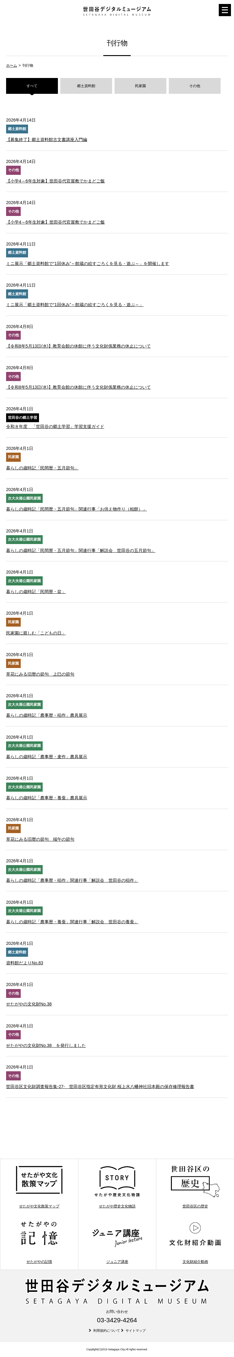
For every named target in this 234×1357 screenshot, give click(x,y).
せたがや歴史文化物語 (117, 1186)
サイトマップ (136, 1330)
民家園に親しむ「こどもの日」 (36, 633)
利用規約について (106, 1330)
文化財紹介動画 (195, 1242)
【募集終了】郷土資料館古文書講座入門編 (46, 139)
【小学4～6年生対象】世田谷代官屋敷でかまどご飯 (55, 180)
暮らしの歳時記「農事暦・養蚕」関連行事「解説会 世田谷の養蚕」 (72, 921)
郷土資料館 (86, 86)
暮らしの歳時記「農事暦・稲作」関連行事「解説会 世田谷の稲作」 (72, 880)
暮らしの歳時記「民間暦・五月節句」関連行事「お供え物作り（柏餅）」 (76, 509)
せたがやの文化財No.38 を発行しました (46, 1045)
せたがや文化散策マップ (39, 1186)
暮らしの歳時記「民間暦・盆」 (36, 591)
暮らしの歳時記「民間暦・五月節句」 (42, 467)
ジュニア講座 (117, 1242)
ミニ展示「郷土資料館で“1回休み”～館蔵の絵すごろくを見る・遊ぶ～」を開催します (87, 263)
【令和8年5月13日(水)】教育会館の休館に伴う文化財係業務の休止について (78, 346)
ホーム (11, 65)
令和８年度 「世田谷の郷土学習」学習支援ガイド (55, 426)
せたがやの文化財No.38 (29, 1004)
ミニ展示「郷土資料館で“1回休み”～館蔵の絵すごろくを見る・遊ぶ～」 (75, 304)
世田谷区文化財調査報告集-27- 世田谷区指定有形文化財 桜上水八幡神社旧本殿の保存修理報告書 (100, 1086)
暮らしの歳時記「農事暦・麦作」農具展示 (46, 756)
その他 (194, 86)
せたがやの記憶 (39, 1242)
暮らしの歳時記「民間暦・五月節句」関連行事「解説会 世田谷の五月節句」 (80, 550)
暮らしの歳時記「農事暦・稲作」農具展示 (46, 715)
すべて (32, 86)
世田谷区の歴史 (195, 1186)
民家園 (140, 86)
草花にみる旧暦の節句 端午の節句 (40, 839)
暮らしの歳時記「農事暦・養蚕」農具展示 (46, 797)
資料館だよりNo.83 (24, 962)
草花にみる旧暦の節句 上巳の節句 (40, 674)
